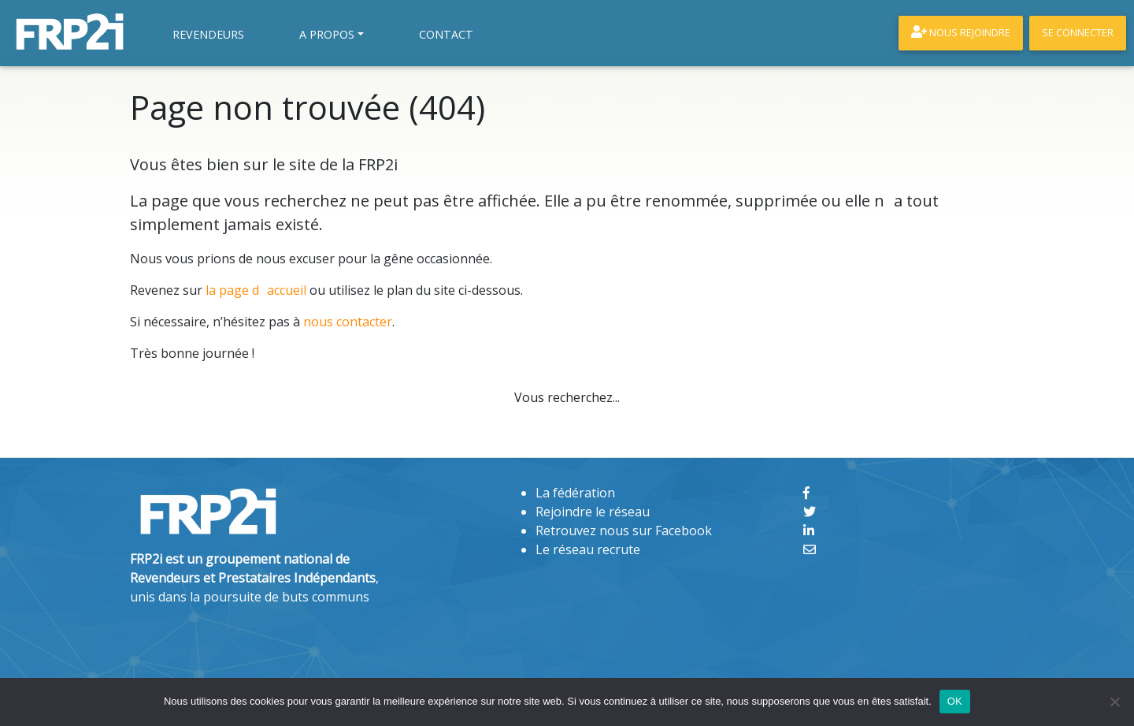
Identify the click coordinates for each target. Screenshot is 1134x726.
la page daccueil (256, 290)
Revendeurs (208, 34)
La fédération (575, 492)
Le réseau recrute (588, 549)
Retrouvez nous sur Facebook (624, 530)
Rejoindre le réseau (593, 511)
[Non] (1114, 701)
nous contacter (347, 321)
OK (954, 701)
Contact (446, 34)
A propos (326, 34)
